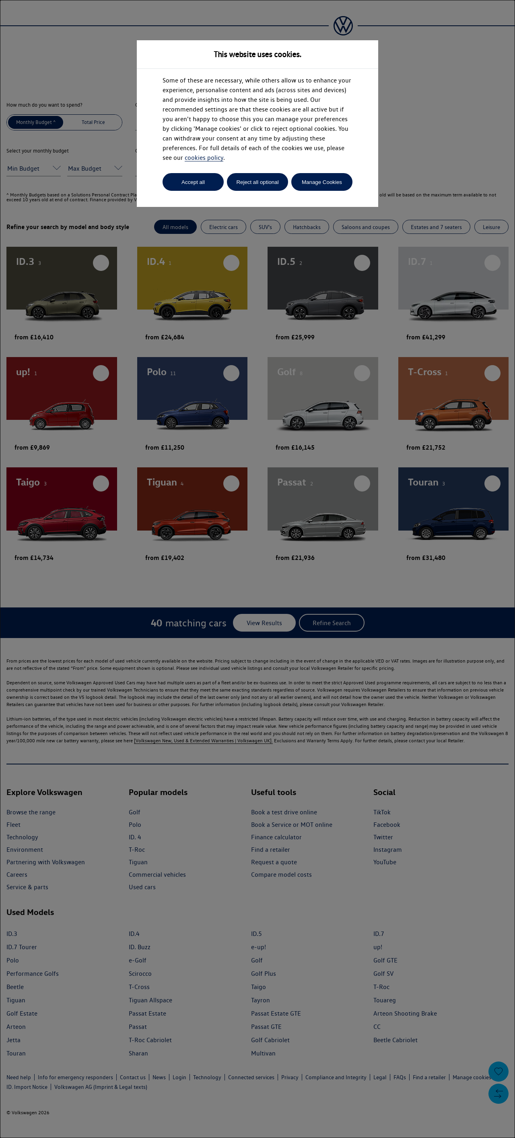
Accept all (193, 182)
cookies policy (204, 157)
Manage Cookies (322, 182)
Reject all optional (257, 182)
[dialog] (257, 569)
